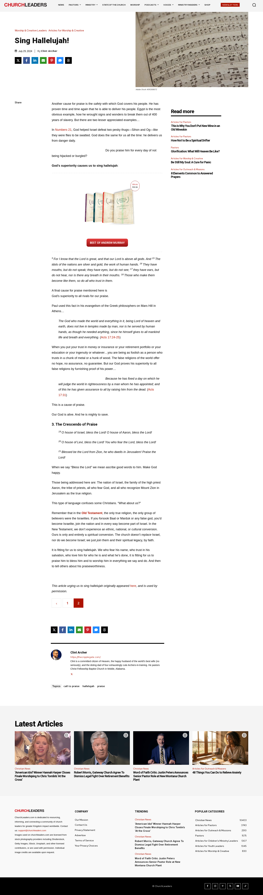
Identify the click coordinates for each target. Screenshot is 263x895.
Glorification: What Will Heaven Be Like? (195, 151)
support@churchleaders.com (32, 830)
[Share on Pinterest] (51, 60)
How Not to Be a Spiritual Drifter (190, 140)
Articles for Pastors (181, 122)
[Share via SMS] (60, 60)
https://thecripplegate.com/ (85, 657)
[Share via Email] (43, 60)
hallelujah (88, 686)
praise (101, 686)
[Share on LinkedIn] (35, 60)
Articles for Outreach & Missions (187, 169)
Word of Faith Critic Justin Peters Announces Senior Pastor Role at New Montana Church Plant (160, 776)
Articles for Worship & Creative (67, 30)
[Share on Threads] (68, 60)
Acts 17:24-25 (110, 337)
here (133, 586)
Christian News (22, 768)
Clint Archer (49, 51)
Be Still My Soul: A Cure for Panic (191, 162)
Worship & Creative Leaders (31, 30)
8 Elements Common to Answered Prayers (192, 175)
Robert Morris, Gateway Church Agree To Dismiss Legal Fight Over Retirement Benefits (101, 774)
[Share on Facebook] (26, 60)
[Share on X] (18, 60)
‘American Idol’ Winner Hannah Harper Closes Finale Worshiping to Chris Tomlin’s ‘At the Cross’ (42, 776)
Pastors (175, 147)
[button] (254, 5)
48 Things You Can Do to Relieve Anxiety (216, 772)
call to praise (72, 686)
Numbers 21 (63, 129)
